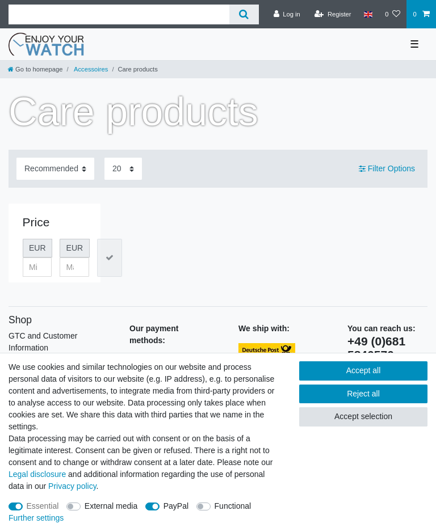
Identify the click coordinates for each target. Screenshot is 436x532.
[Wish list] (392, 14)
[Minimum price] (37, 267)
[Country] (368, 14)
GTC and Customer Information (43, 341)
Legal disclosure (37, 474)
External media (111, 505)
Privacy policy (72, 486)
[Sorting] (55, 169)
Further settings (36, 517)
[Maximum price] (74, 267)
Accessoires (90, 69)
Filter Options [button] (387, 169)
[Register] (333, 14)
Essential (43, 505)
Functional (233, 505)
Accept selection (363, 416)
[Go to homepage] (35, 69)
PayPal (176, 505)
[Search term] (119, 14)
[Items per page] (123, 169)
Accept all (363, 370)
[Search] (243, 14)
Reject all (363, 393)
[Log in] (287, 14)
